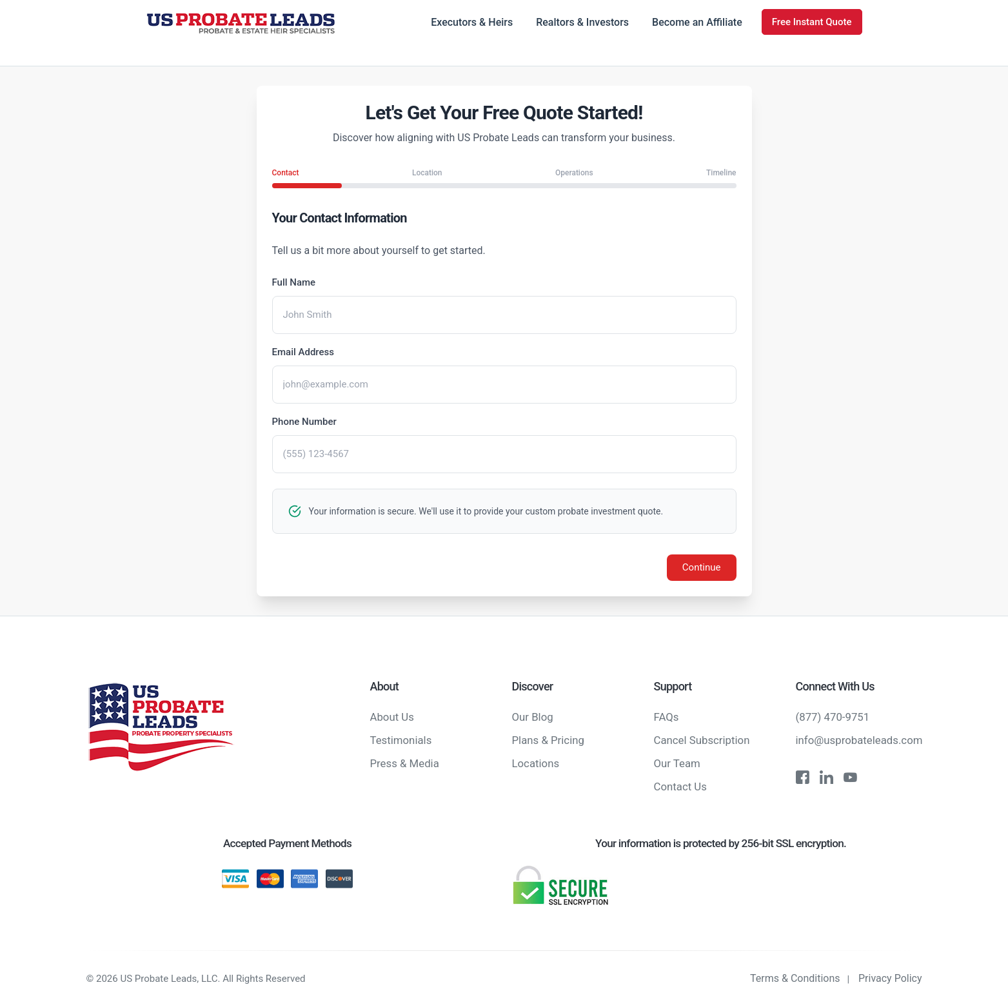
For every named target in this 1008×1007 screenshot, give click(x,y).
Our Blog (532, 716)
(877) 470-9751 (833, 716)
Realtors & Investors (582, 22)
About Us (392, 716)
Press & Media (404, 763)
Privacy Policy (890, 978)
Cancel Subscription (702, 740)
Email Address (303, 352)
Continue (701, 567)
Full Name (294, 282)
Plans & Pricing (548, 740)
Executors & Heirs (472, 22)
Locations (536, 763)
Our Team (677, 763)
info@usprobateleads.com (859, 740)
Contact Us (680, 786)
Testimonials (401, 740)
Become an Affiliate (697, 22)
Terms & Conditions (795, 978)
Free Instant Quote (812, 22)
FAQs (666, 716)
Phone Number (304, 421)
